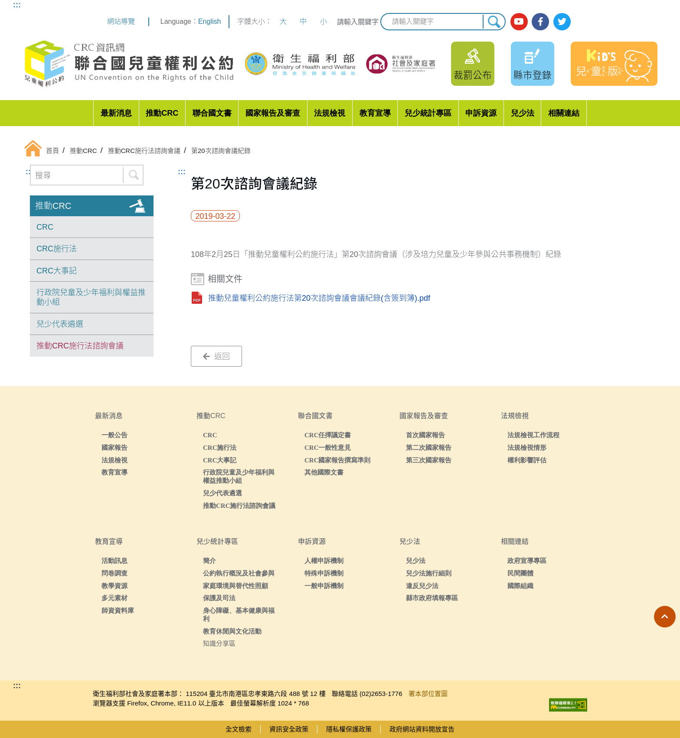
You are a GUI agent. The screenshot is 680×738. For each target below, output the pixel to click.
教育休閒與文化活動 (232, 631)
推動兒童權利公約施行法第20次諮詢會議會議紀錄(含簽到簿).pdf (319, 298)
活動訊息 (114, 560)
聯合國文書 (212, 113)
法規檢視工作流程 (533, 435)
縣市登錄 (532, 75)
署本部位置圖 (428, 693)
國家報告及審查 (272, 113)
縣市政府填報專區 (432, 598)
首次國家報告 (425, 435)
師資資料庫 (117, 610)
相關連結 (563, 113)
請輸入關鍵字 (358, 22)
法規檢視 (329, 113)
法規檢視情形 (526, 447)
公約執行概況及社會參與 (239, 573)
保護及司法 (219, 598)
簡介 (209, 560)
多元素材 (114, 598)
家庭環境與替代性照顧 (235, 585)
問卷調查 (114, 573)
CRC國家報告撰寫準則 (337, 460)
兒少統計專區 (428, 113)
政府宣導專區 (526, 560)
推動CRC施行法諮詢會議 (80, 345)
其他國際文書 (323, 472)
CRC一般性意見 (327, 447)
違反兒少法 (422, 585)
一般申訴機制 (323, 585)
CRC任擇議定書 (327, 435)
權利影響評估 (526, 460)
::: (17, 4)
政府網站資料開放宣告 (421, 729)
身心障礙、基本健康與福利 (239, 614)
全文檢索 (239, 729)
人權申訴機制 (323, 560)
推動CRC (162, 113)
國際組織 (520, 585)
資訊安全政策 (288, 729)
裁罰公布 (473, 75)
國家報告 (114, 447)
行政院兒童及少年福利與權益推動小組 (91, 297)
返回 (216, 356)
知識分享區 (219, 643)
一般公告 (114, 435)
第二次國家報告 (428, 447)
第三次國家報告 (428, 460)
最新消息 (116, 113)
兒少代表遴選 (59, 324)
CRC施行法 (56, 248)
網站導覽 (121, 21)
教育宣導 (375, 113)
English (209, 21)
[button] (665, 616)
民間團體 (520, 573)
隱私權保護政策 (349, 729)
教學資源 (114, 585)
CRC (44, 227)
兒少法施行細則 (428, 573)
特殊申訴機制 (323, 573)
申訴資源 (481, 113)
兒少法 (522, 113)
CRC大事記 (56, 271)
